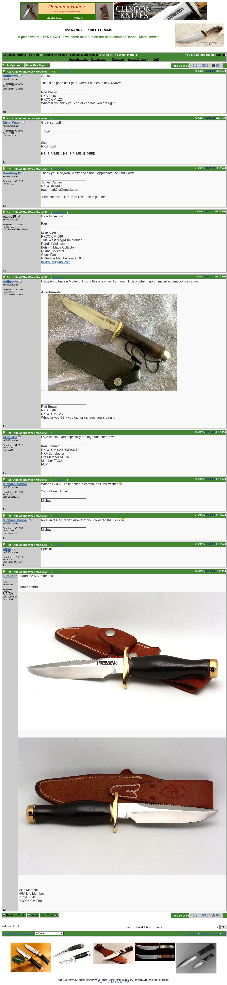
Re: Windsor (58, 118)
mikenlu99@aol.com (55, 262)
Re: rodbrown (58, 433)
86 (218, 65)
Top (4, 112)
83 (204, 65)
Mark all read (26, 933)
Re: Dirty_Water (59, 169)
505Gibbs (10, 576)
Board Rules (10, 933)
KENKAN (10, 437)
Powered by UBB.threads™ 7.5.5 (113, 982)
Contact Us (191, 933)
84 (208, 65)
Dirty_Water (12, 122)
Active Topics (137, 59)
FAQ (156, 59)
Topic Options (13, 65)
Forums (34, 54)
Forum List (98, 59)
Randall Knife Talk (55, 54)
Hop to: (129, 927)
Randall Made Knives (84, 54)
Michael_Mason (15, 484)
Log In (220, 54)
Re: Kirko (56, 572)
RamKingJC (12, 173)
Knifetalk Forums (14, 54)
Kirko (7, 549)
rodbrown (10, 76)
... (199, 65)
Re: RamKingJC (62, 72)
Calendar (118, 59)
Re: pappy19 (58, 277)
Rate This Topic (37, 65)
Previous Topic (13, 915)
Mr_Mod (17, 926)
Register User (78, 59)
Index (33, 915)
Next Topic (49, 915)
